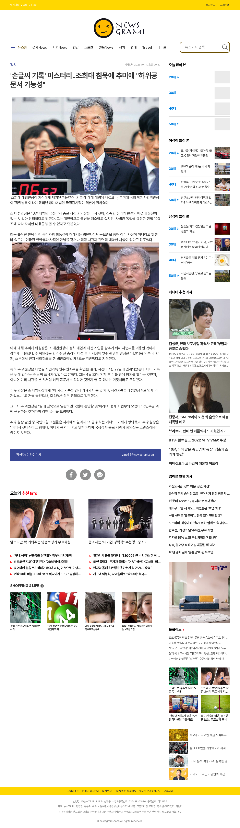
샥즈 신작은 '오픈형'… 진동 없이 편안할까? (195, 516)
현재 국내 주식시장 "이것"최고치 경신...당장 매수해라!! (198, 653)
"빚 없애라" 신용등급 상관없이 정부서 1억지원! (43, 556)
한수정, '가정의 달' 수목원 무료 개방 (191, 530)
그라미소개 (73, 791)
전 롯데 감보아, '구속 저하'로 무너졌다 (192, 501)
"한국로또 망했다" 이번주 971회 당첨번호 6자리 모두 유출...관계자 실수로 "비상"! (199, 648)
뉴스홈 (18, 47)
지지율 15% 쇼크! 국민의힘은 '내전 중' (193, 538)
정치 (122, 47)
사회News (60, 47)
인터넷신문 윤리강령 (125, 791)
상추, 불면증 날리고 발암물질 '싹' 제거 (192, 545)
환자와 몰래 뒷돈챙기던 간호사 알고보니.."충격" (122, 568)
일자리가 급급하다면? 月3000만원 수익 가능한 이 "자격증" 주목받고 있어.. (127, 556)
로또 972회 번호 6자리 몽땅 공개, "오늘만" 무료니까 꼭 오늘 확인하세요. (199, 637)
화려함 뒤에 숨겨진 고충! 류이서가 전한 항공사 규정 (199, 494)
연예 (133, 47)
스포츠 (88, 47)
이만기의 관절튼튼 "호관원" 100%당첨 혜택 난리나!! (196, 658)
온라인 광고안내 (90, 791)
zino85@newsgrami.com (138, 454)
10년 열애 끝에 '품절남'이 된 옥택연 (191, 552)
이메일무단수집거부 (149, 791)
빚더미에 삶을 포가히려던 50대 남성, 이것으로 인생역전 (47, 568)
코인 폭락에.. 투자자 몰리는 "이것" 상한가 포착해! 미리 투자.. (127, 562)
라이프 (161, 47)
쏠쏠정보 (176, 629)
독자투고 (210, 5)
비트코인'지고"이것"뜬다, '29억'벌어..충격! (41, 562)
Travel (147, 47)
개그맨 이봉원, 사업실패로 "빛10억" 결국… (120, 574)
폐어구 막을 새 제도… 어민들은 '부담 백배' (195, 508)
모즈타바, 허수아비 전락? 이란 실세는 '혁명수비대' (198, 523)
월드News (106, 47)
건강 (76, 47)
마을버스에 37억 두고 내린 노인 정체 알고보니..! (194, 642)
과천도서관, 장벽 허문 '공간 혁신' (189, 486)
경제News (40, 47)
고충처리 (224, 5)
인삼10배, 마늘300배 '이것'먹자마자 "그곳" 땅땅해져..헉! (47, 574)
